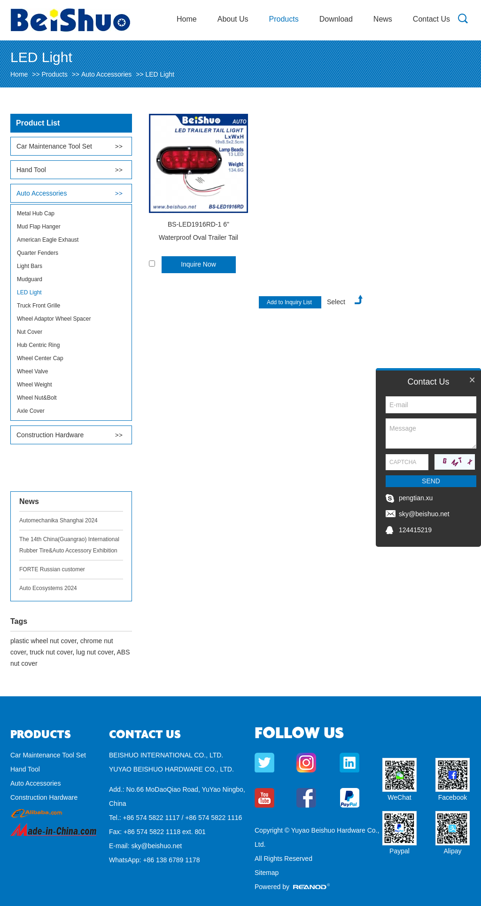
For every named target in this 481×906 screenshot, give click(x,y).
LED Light (159, 74)
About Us (232, 19)
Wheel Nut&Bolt (37, 397)
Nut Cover (29, 332)
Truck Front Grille (38, 305)
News (382, 19)
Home (187, 19)
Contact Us (431, 19)
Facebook (452, 797)
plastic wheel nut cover (43, 641)
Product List (38, 123)
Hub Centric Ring (38, 345)
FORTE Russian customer (52, 569)
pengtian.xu (416, 498)
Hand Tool (31, 169)
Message (431, 433)
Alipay (452, 851)
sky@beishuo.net (156, 846)
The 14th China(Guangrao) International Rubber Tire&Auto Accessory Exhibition (69, 545)
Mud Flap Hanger (39, 226)
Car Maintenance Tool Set (54, 146)
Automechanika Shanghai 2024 (58, 520)
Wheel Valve (32, 371)
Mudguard (29, 279)
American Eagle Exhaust (47, 239)
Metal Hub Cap (35, 213)
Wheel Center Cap (40, 358)
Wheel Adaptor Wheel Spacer (54, 318)
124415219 (415, 530)
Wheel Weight (34, 384)
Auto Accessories (106, 74)
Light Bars (29, 266)
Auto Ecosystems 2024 (48, 588)
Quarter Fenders (37, 253)
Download (336, 19)
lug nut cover (94, 652)
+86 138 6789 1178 (171, 860)
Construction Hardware (50, 435)
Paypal (399, 851)
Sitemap (267, 872)
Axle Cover (31, 411)
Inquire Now (198, 264)
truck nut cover (51, 652)
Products (284, 19)
